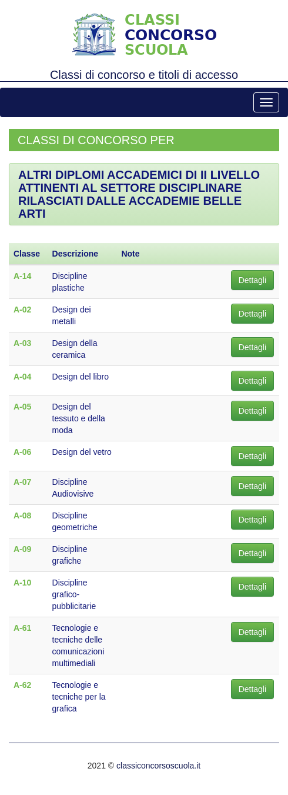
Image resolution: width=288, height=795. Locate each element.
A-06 (22, 452)
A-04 (22, 376)
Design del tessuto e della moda (78, 418)
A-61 (22, 628)
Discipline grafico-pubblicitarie (74, 594)
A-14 (22, 276)
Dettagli (252, 280)
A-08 (22, 515)
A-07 (22, 482)
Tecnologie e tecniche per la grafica (79, 696)
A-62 (22, 685)
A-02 (22, 309)
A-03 (22, 343)
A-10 (22, 582)
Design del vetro (82, 452)
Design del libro (80, 376)
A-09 (22, 549)
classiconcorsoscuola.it (158, 765)
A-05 (22, 406)
